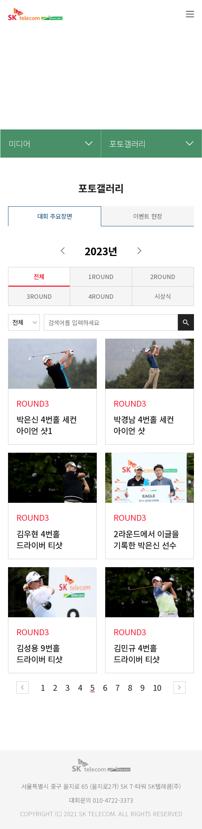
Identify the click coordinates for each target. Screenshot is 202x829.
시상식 (163, 296)
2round (162, 276)
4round (101, 296)
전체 (39, 276)
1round (101, 276)
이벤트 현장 (147, 216)
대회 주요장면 (54, 216)
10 (157, 687)
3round (39, 296)
